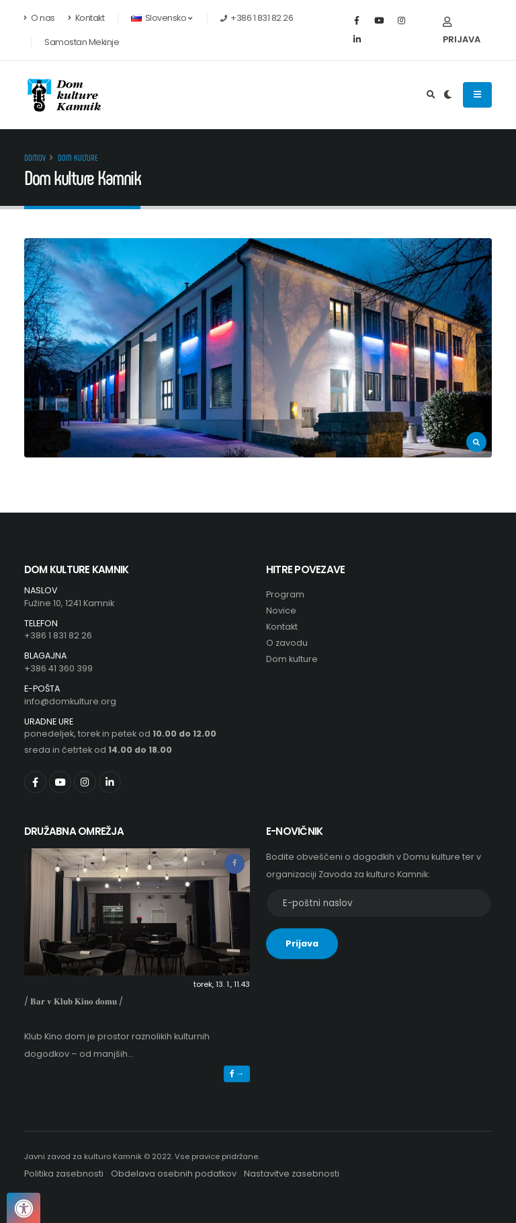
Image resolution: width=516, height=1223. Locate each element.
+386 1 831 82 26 (58, 635)
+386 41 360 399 (58, 668)
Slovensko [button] (161, 18)
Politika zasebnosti (63, 1173)
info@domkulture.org (70, 701)
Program (285, 594)
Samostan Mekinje (81, 42)
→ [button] (237, 1073)
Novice (281, 610)
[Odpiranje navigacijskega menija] (477, 95)
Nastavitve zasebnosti (291, 1173)
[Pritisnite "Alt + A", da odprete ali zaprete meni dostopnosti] (23, 1208)
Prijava (461, 31)
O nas (39, 18)
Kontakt (86, 18)
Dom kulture (78, 157)
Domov (35, 157)
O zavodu (287, 642)
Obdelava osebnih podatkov (173, 1173)
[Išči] (431, 95)
